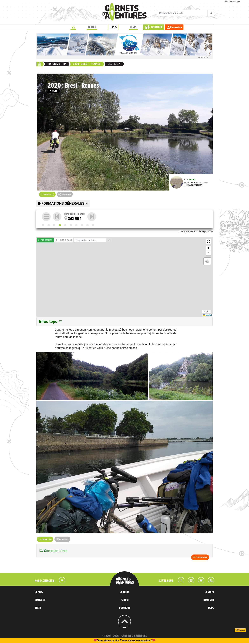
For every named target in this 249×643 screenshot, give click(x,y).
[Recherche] (182, 13)
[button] (208, 241)
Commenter (200, 557)
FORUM (125, 600)
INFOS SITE (208, 600)
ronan (191, 179)
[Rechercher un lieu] (90, 240)
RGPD (211, 607)
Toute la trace (64, 240)
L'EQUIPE (209, 592)
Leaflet (207, 315)
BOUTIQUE (156, 27)
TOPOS (113, 27)
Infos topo (51, 321)
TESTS (133, 27)
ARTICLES (40, 600)
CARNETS (124, 592)
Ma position (45, 240)
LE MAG (92, 27)
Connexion (176, 27)
